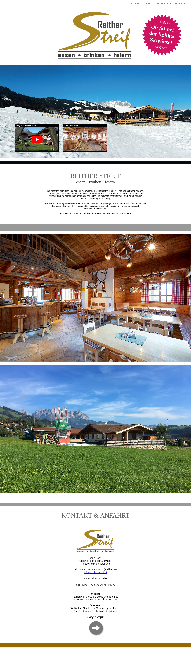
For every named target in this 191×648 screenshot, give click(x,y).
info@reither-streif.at (95, 572)
